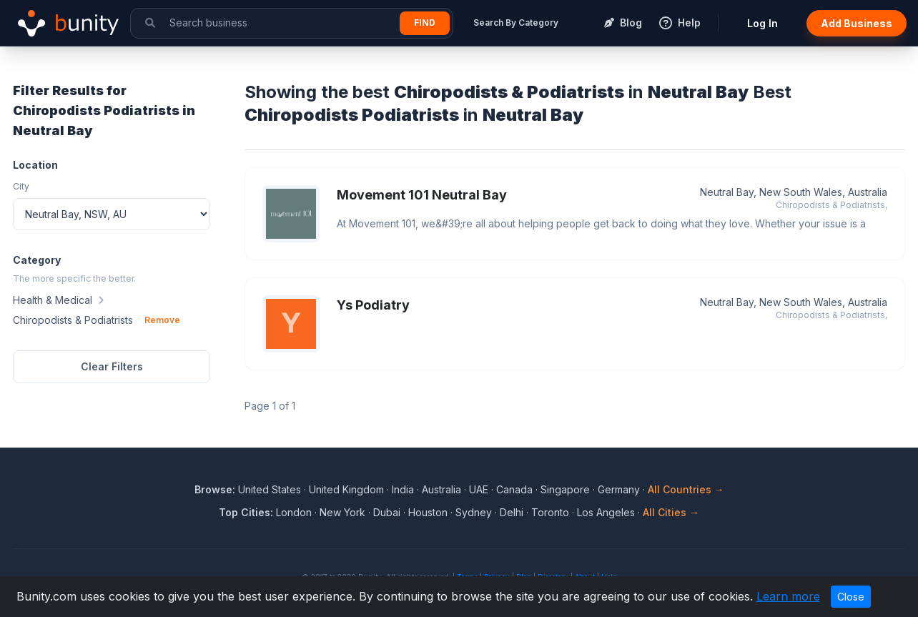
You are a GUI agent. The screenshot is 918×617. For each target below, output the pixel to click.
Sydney (473, 512)
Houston (428, 512)
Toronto (550, 512)
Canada (514, 489)
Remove (162, 320)
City (21, 186)
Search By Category (515, 22)
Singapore (565, 489)
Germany (619, 489)
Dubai (386, 512)
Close (850, 597)
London (294, 512)
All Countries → (686, 489)
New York (342, 512)
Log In (762, 23)
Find (424, 22)
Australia (441, 489)
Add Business (856, 23)
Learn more (788, 596)
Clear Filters (112, 366)
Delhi (511, 512)
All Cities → (671, 512)
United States (269, 489)
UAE (478, 489)
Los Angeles (606, 512)
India (403, 489)
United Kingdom (346, 489)
